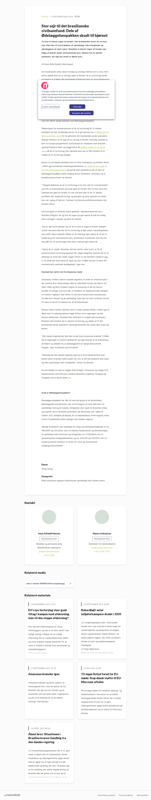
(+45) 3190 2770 (102, 551)
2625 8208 (49, 555)
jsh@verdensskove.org (49, 551)
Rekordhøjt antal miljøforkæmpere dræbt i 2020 (101, 612)
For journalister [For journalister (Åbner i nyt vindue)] (126, 795)
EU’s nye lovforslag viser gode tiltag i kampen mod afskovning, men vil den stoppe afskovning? (49, 614)
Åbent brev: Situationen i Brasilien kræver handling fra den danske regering (47, 738)
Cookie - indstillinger (51, 106)
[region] (76, 99)
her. (69, 377)
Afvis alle (77, 107)
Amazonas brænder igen (43, 674)
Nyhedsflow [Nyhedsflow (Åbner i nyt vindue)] (142, 795)
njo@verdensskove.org (102, 547)
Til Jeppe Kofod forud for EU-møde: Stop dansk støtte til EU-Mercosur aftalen (101, 678)
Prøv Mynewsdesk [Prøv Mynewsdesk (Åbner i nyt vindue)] (106, 795)
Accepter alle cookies (81, 113)
